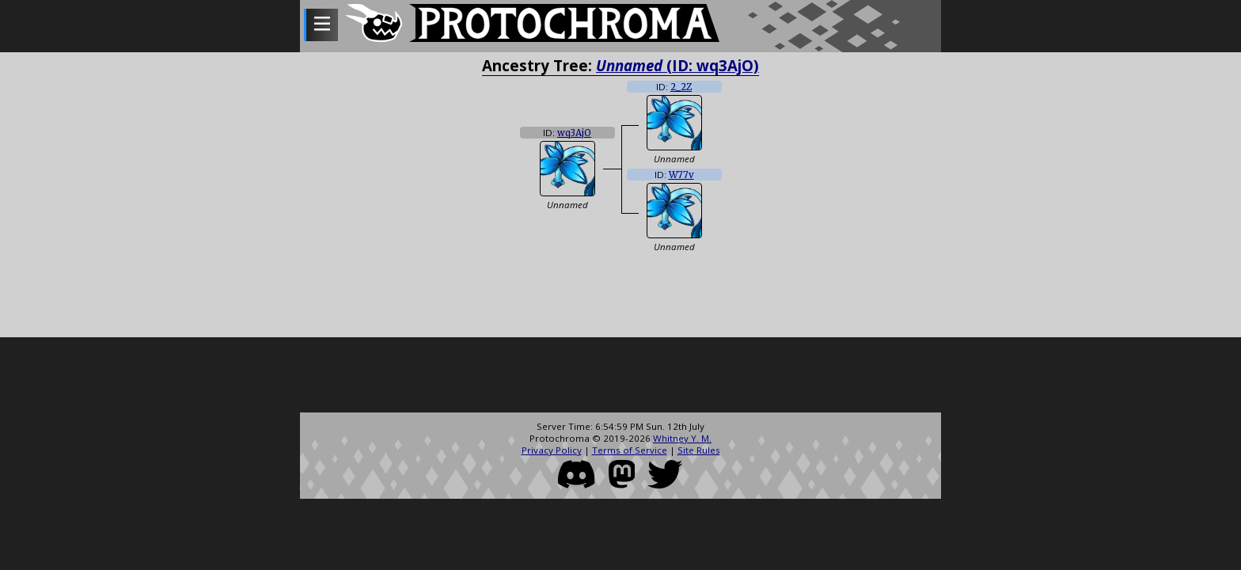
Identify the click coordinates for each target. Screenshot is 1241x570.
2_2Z (681, 87)
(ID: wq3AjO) (677, 65)
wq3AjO (574, 133)
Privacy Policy (552, 450)
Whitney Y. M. (682, 438)
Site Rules (698, 450)
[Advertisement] (620, 376)
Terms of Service (629, 450)
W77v (681, 174)
